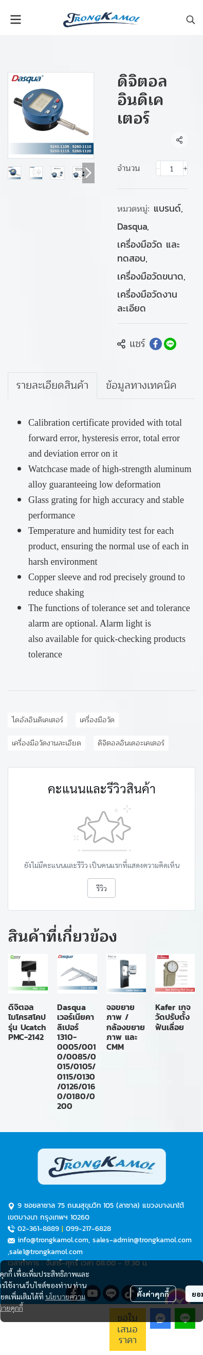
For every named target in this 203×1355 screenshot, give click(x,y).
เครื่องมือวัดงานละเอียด (147, 301)
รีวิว (101, 888)
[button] (190, 19)
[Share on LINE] (170, 344)
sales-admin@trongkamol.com (142, 1240)
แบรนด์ (168, 208)
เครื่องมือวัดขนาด (151, 276)
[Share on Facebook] (156, 344)
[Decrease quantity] (158, 168)
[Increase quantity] (185, 168)
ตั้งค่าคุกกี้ (153, 1293)
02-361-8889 (38, 1228)
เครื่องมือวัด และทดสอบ (148, 251)
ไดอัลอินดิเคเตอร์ (37, 720)
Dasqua (133, 226)
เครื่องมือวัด (97, 720)
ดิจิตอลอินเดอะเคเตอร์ (131, 743)
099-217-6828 (88, 1228)
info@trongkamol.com (52, 1240)
